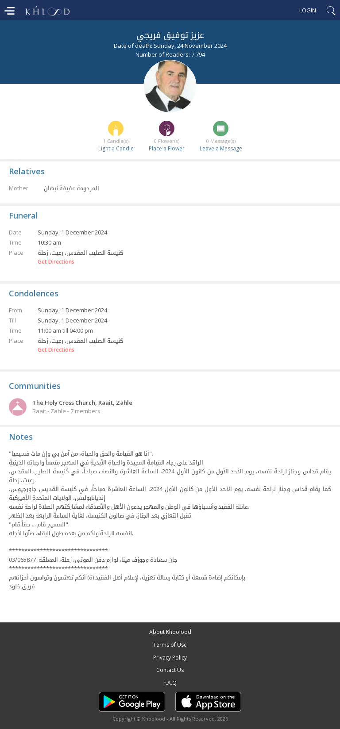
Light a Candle (116, 148)
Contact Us (170, 670)
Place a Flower (167, 148)
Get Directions (56, 261)
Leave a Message (221, 148)
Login (307, 10)
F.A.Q (170, 683)
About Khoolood (170, 632)
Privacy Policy (170, 657)
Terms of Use (170, 644)
